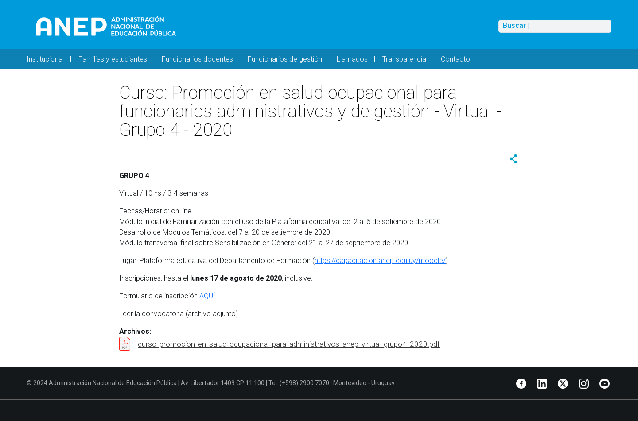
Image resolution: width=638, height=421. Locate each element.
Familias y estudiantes (112, 59)
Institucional (45, 59)
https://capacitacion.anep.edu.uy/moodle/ (380, 260)
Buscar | (516, 26)
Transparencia (404, 59)
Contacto (455, 59)
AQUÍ (207, 296)
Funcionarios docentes (197, 59)
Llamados (352, 59)
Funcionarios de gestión (285, 59)
